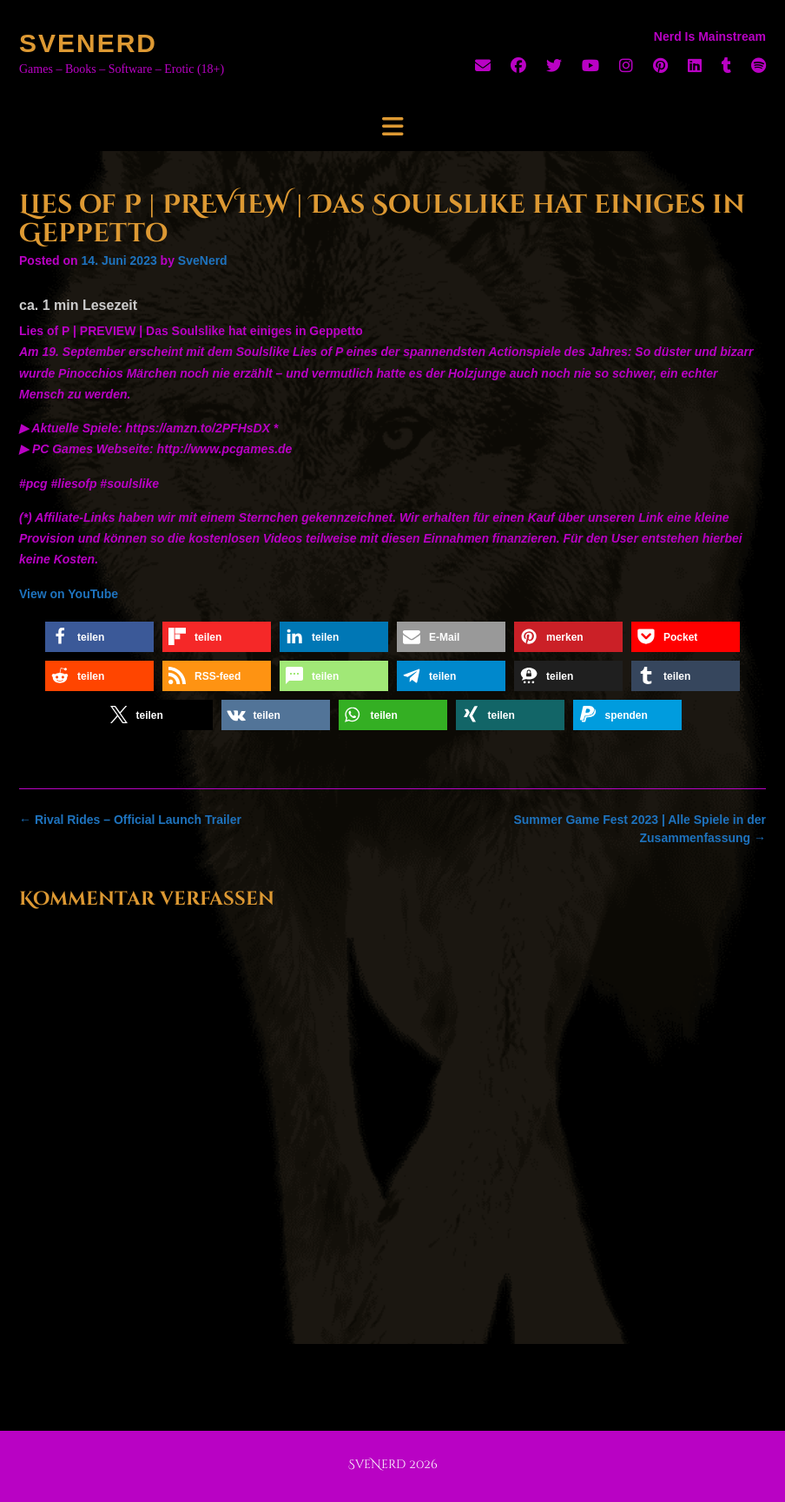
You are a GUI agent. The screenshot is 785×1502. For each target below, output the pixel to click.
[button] (99, 637)
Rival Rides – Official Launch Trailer (130, 820)
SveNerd (88, 43)
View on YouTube (68, 594)
